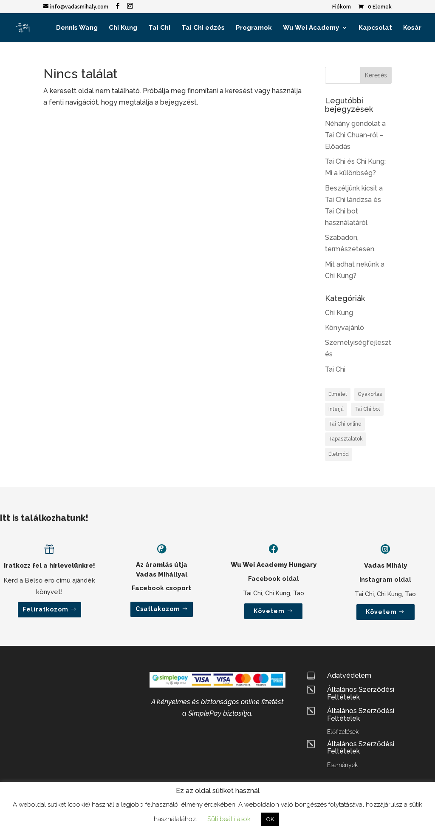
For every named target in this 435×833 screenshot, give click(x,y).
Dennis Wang (77, 28)
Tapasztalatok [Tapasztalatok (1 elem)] (345, 439)
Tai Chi (159, 28)
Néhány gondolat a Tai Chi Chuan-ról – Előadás (355, 135)
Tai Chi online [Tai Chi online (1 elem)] (345, 424)
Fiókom (341, 7)
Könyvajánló (344, 328)
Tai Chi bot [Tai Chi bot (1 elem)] (367, 409)
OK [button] (270, 819)
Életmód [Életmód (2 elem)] (338, 454)
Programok (254, 28)
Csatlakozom (158, 609)
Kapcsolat (375, 28)
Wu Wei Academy (311, 28)
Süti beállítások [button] (229, 819)
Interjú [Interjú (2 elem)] (336, 409)
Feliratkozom (45, 609)
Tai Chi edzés (203, 28)
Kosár (412, 28)
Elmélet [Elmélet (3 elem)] (337, 394)
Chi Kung (123, 28)
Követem (269, 611)
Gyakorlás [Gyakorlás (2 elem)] (370, 394)
